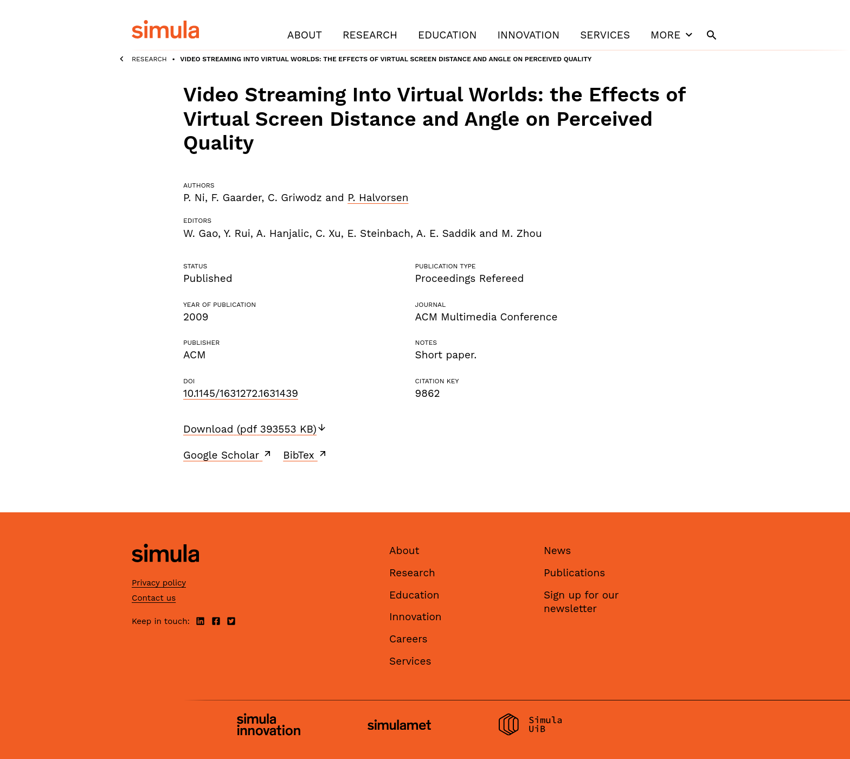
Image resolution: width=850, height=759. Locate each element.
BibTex (305, 454)
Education (447, 35)
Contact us (154, 598)
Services (605, 35)
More (673, 34)
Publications (574, 573)
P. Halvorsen (377, 197)
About (304, 35)
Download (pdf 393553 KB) (255, 429)
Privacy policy (159, 583)
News (557, 550)
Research (370, 35)
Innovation (528, 35)
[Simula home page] (165, 571)
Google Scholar (228, 454)
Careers (408, 639)
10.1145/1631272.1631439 (240, 393)
